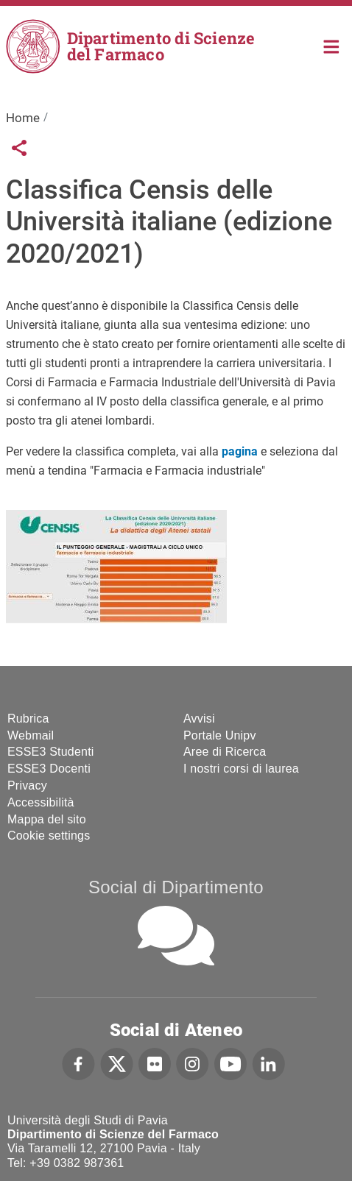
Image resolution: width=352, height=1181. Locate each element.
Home (332, 45)
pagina (240, 451)
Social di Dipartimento (176, 887)
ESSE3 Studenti (50, 751)
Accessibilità (40, 802)
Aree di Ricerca (224, 751)
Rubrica (28, 718)
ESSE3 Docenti (49, 768)
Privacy (27, 785)
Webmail (30, 735)
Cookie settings (48, 835)
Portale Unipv (219, 735)
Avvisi (199, 718)
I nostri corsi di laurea (241, 768)
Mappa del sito (46, 819)
